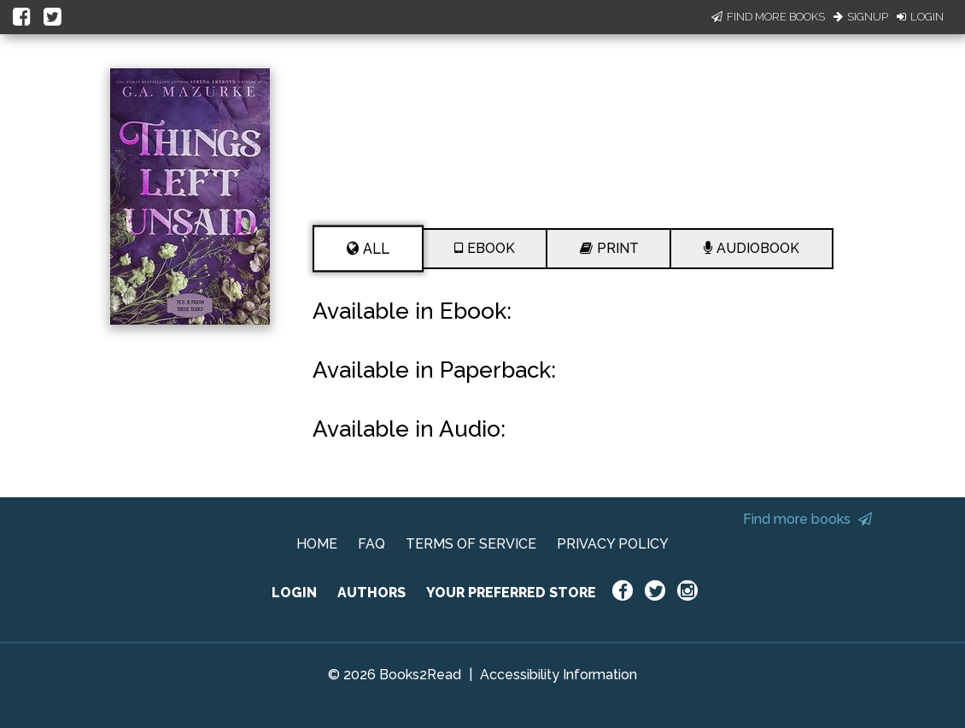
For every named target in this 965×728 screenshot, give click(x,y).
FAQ (371, 544)
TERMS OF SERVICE (471, 544)
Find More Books (768, 16)
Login (920, 16)
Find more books (807, 519)
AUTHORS (371, 592)
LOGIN (294, 592)
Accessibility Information (558, 674)
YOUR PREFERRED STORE (511, 592)
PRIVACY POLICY (613, 544)
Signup (860, 16)
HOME (316, 544)
